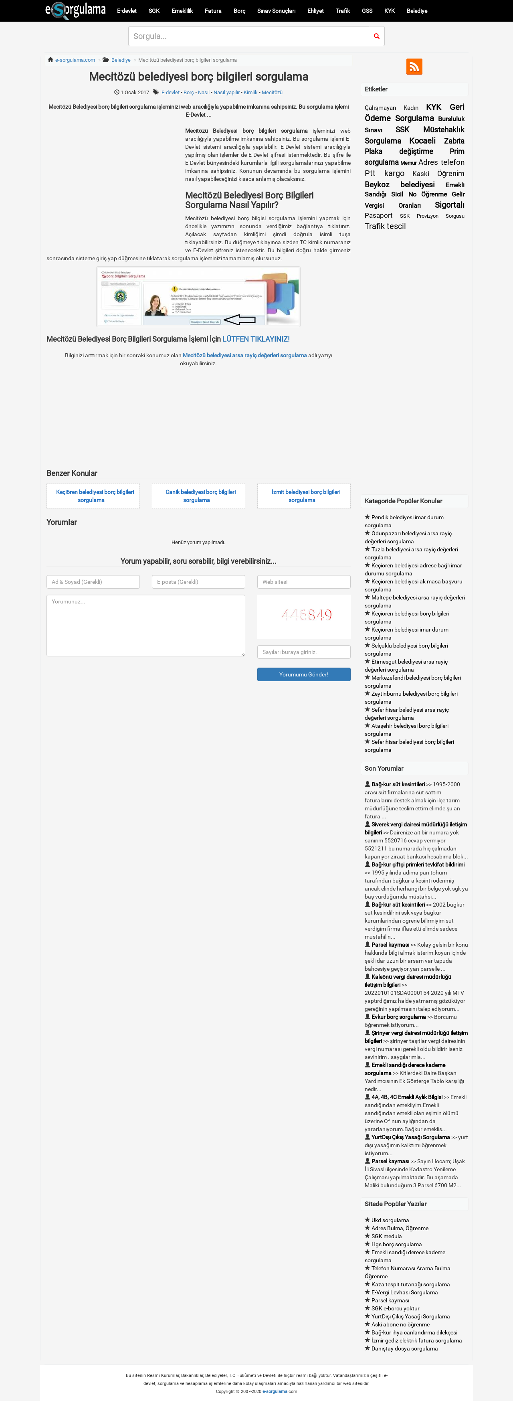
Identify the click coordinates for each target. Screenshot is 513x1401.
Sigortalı (450, 205)
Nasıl (204, 92)
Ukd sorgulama (390, 1220)
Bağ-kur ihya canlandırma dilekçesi (414, 1332)
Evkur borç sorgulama (399, 1017)
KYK (389, 11)
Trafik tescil (385, 226)
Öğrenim (451, 173)
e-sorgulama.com (75, 60)
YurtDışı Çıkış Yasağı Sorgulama (411, 1137)
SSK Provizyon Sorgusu (432, 216)
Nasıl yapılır (227, 92)
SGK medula (387, 1236)
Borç (239, 11)
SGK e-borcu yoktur (396, 1308)
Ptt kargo (384, 173)
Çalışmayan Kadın (392, 107)
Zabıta (454, 141)
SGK (154, 11)
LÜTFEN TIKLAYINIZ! (256, 339)
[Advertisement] (113, 183)
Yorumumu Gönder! (303, 674)
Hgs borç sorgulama (397, 1244)
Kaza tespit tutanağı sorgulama (411, 1284)
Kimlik (251, 92)
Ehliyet (315, 11)
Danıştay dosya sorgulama (405, 1348)
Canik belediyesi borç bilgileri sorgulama (201, 496)
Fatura (213, 11)
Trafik (343, 11)
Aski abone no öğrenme (401, 1324)
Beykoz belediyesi (400, 184)
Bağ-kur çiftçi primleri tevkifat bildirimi (418, 864)
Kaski (420, 174)
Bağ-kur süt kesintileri (398, 784)
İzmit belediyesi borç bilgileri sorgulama (306, 496)
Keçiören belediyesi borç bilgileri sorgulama (95, 496)
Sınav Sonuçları (276, 11)
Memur (408, 163)
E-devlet (127, 11)
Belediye (417, 11)
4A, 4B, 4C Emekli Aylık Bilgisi (407, 1097)
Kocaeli (422, 141)
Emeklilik (182, 11)
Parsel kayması (390, 944)
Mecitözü (272, 92)
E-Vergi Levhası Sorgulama (405, 1292)
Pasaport (379, 215)
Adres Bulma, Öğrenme (400, 1228)
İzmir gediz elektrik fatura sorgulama (417, 1340)
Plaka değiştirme (399, 151)
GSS (367, 11)
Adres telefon (441, 162)
